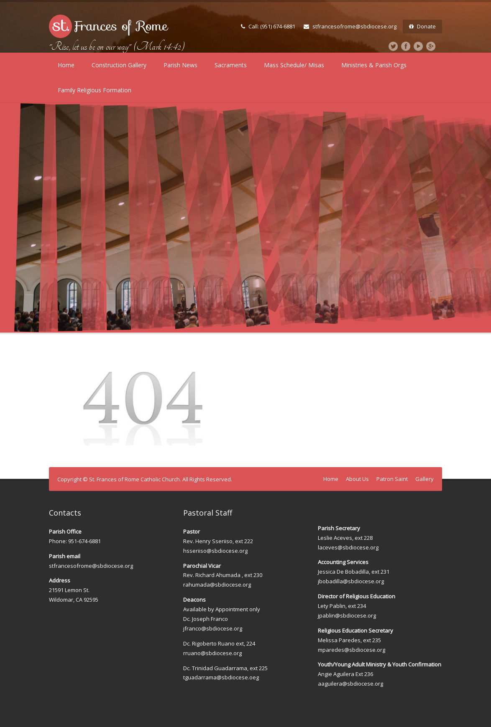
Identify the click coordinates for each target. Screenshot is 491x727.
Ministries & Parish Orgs (374, 65)
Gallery (424, 479)
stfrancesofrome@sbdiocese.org (350, 26)
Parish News (180, 65)
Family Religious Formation (94, 90)
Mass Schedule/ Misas (294, 65)
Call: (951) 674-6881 (268, 26)
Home (66, 65)
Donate (422, 26)
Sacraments (231, 65)
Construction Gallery (119, 65)
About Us (357, 479)
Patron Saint (392, 479)
